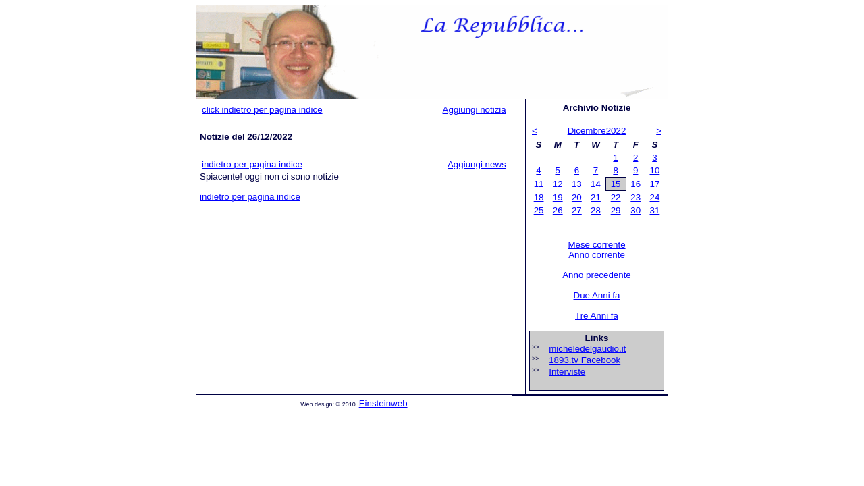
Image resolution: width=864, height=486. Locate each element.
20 (577, 197)
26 (558, 210)
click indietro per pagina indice (262, 110)
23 (635, 197)
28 (596, 210)
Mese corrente (596, 245)
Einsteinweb (383, 403)
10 (654, 170)
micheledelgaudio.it (587, 349)
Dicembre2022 (597, 131)
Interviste (567, 372)
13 (577, 184)
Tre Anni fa (596, 315)
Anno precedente (596, 275)
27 (577, 210)
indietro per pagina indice (252, 164)
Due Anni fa (597, 295)
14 (596, 184)
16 (635, 184)
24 (654, 197)
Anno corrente (596, 255)
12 (558, 184)
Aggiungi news (477, 164)
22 (616, 197)
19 (558, 197)
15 (616, 184)
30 (635, 210)
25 (539, 210)
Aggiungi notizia (474, 110)
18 (539, 197)
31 (654, 210)
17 (654, 184)
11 (539, 184)
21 (596, 197)
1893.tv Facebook (584, 360)
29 (616, 210)
